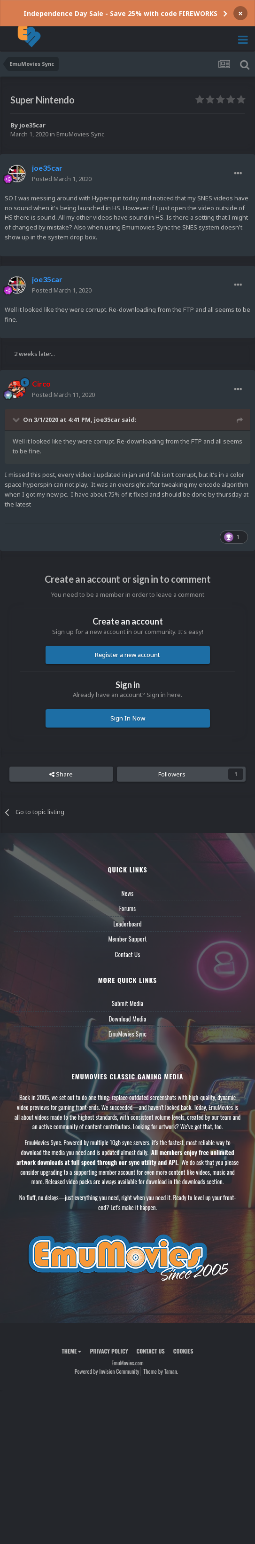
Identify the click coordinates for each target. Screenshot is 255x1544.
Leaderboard (127, 923)
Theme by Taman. (160, 1371)
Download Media (128, 1018)
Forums (127, 908)
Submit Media (128, 1003)
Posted (62, 178)
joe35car (32, 125)
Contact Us (127, 954)
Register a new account (127, 654)
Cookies (183, 1351)
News (128, 893)
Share (61, 774)
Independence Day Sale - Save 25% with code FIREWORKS (120, 13)
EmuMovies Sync (80, 134)
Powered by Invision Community (107, 1371)
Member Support (127, 938)
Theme (71, 1351)
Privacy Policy (109, 1351)
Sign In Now (127, 718)
